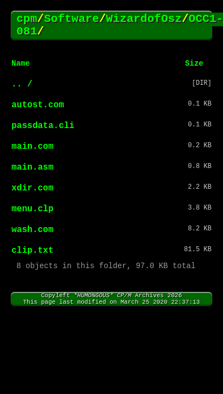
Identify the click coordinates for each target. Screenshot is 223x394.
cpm (26, 19)
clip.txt (32, 251)
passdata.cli (42, 126)
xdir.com (32, 188)
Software (71, 19)
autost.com (37, 105)
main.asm (32, 167)
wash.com (32, 230)
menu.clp (32, 209)
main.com (32, 147)
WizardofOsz (144, 19)
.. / (21, 84)
